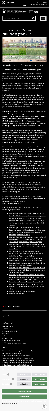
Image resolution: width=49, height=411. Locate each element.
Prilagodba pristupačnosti (38, 4)
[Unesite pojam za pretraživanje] (16, 18)
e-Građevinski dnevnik (10, 331)
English (44, 2)
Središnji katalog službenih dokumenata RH (17, 363)
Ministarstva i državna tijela (11, 353)
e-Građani (5, 336)
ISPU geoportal (7, 326)
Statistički (5, 384)
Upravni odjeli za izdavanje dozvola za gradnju (18, 351)
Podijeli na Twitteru (13, 316)
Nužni (4, 374)
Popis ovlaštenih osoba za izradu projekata (16, 355)
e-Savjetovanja (7, 338)
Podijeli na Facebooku (8, 316)
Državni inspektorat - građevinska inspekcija (17, 365)
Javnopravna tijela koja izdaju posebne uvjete (17, 358)
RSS (24, 5)
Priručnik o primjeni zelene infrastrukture (23, 291)
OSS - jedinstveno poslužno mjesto (14, 343)
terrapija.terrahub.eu (14, 203)
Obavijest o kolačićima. (9, 403)
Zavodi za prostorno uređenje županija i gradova (18, 360)
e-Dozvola (5, 329)
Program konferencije (16, 294)
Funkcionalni (6, 379)
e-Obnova (5, 333)
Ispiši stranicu (3, 316)
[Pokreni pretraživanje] (33, 18)
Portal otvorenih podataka (11, 340)
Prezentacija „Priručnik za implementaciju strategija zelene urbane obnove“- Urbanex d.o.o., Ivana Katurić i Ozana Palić (27, 246)
